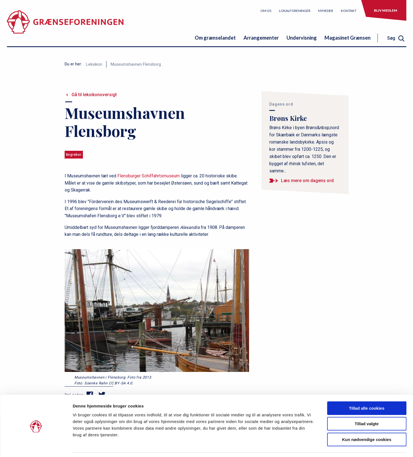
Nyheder (325, 11)
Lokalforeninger (294, 11)
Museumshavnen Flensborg (136, 64)
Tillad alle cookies (366, 390)
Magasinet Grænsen (348, 38)
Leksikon (94, 64)
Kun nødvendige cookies (366, 422)
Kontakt (348, 11)
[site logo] (65, 26)
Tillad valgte (367, 406)
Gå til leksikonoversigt (94, 94)
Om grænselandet (215, 38)
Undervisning (302, 38)
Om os (265, 11)
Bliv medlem (385, 10)
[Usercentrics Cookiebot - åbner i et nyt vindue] (36, 446)
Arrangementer (261, 38)
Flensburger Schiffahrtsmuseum (148, 175)
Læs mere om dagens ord (307, 180)
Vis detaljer (288, 446)
